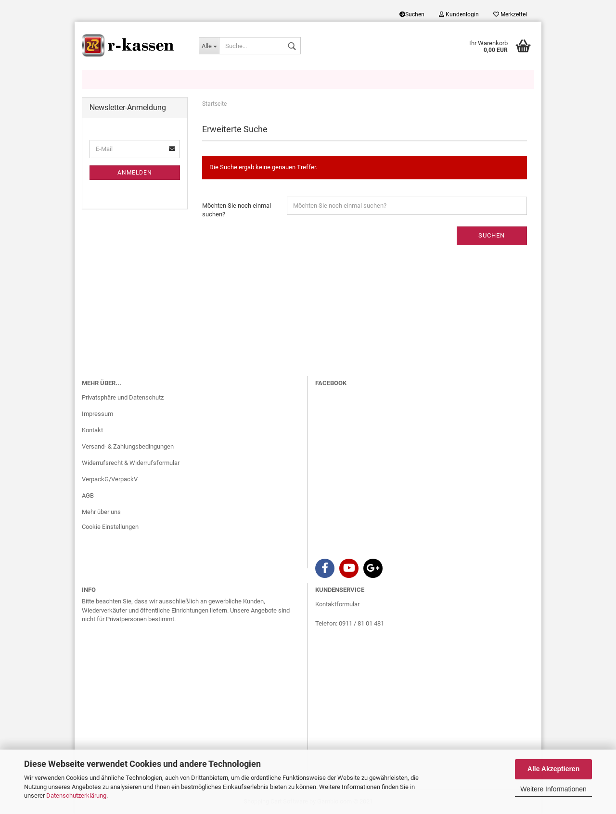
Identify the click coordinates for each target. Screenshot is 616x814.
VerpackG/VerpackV (110, 479)
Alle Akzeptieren (553, 769)
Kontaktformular (337, 604)
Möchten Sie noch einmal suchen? (236, 210)
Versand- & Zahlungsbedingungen (128, 446)
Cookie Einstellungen (110, 526)
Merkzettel (510, 14)
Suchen (411, 14)
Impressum (97, 413)
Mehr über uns (101, 511)
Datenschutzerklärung (76, 795)
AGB (88, 495)
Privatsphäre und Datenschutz (123, 397)
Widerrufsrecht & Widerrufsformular (131, 462)
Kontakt (92, 430)
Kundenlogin (459, 14)
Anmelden (134, 172)
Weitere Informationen (553, 789)
